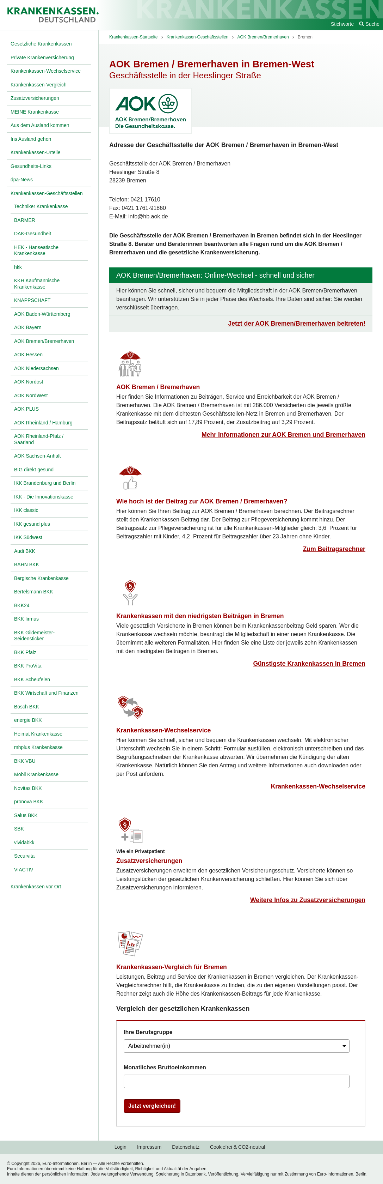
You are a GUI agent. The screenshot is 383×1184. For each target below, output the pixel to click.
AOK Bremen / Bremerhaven (158, 387)
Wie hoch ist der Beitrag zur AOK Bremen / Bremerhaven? (201, 501)
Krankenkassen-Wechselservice (163, 730)
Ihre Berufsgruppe (148, 1032)
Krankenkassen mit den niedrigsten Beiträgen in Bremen (200, 616)
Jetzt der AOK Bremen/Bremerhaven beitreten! (296, 323)
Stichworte (342, 24)
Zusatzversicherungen (149, 860)
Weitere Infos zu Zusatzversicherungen (307, 900)
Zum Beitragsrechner (334, 548)
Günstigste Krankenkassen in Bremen (309, 663)
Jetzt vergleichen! (152, 1106)
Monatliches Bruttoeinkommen (165, 1067)
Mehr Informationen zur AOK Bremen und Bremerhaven (283, 434)
